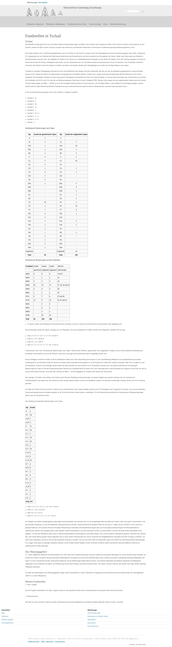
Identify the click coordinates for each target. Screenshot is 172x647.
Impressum (60, 642)
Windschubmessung (118, 24)
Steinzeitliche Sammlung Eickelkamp (82, 7)
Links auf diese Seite (94, 613)
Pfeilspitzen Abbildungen (55, 24)
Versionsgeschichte (8, 623)
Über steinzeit (47, 642)
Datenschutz (33, 642)
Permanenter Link (93, 626)
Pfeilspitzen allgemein (35, 24)
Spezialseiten (92, 619)
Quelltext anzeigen (7, 619)
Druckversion (92, 623)
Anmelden (42, 2)
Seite (3, 613)
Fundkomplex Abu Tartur (77, 24)
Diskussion (5, 616)
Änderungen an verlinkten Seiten (98, 616)
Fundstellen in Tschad (44, 11)
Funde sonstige (95, 24)
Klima (105, 24)
